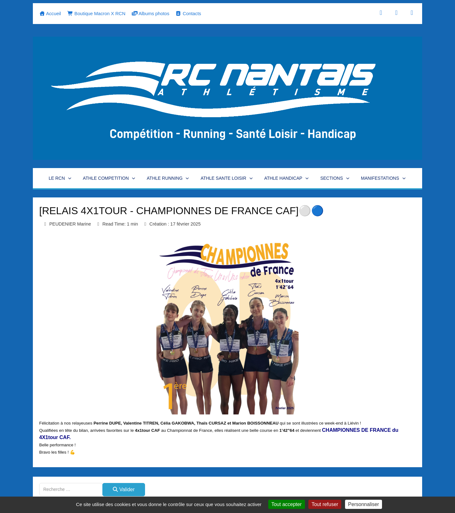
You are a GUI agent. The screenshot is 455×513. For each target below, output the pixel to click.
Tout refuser (325, 504)
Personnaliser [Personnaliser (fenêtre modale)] (363, 504)
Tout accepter (286, 504)
